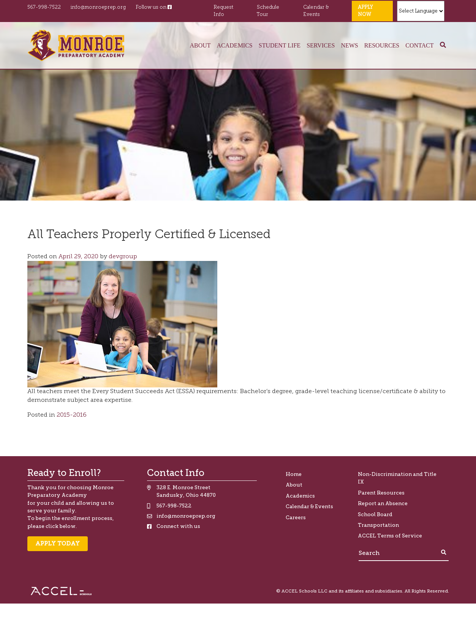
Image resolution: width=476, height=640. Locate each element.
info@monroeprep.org (98, 7)
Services (321, 45)
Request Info (223, 11)
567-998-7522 (44, 7)
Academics (235, 45)
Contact (419, 45)
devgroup (122, 257)
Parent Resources (381, 493)
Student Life (279, 45)
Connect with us (178, 526)
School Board (375, 514)
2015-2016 (72, 415)
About (200, 45)
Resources (381, 45)
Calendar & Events (316, 11)
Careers (296, 517)
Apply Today (57, 543)
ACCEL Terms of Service (390, 536)
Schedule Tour (268, 11)
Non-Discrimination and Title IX (397, 478)
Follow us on (154, 7)
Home (294, 474)
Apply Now (365, 11)
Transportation (378, 525)
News (349, 45)
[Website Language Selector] (421, 11)
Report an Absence (383, 503)
